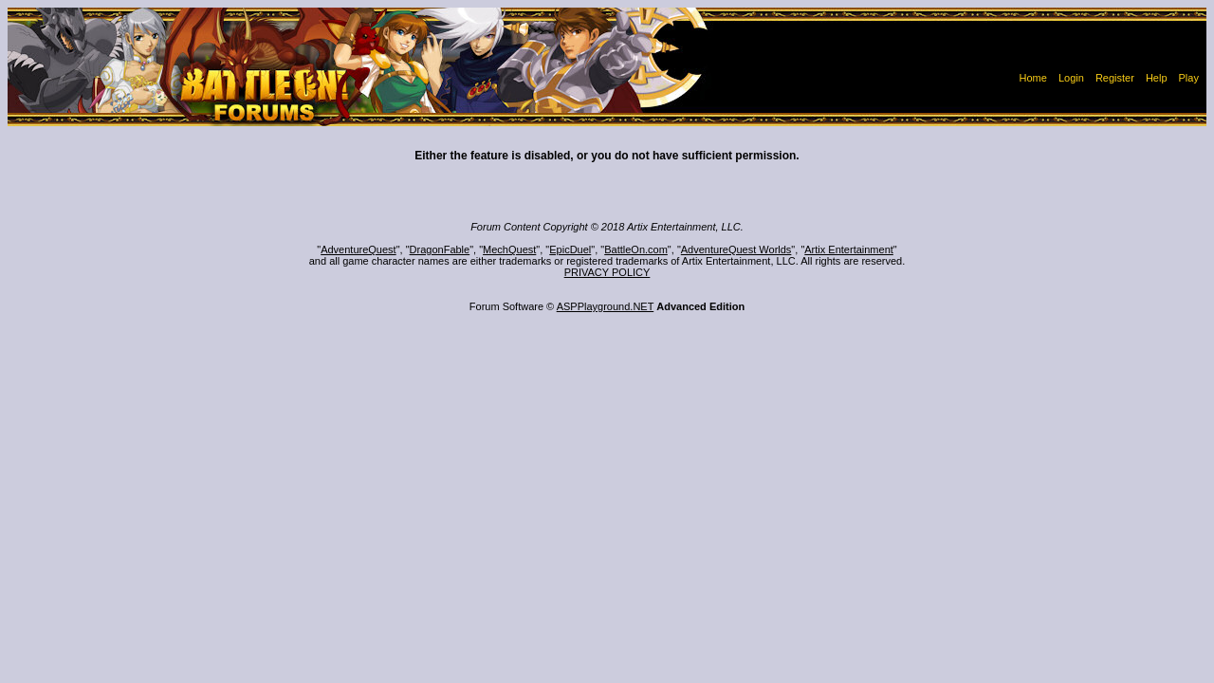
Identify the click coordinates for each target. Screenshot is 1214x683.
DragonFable (440, 249)
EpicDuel (570, 249)
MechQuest (509, 249)
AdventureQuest (358, 249)
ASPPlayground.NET (605, 306)
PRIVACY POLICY (607, 272)
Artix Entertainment (848, 249)
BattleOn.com (636, 249)
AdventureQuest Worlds (736, 249)
